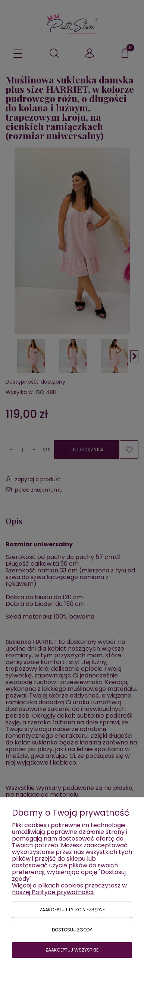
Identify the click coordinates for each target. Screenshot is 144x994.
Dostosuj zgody (72, 930)
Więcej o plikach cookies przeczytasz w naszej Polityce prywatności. (69, 888)
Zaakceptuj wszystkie (72, 950)
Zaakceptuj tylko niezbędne (72, 909)
